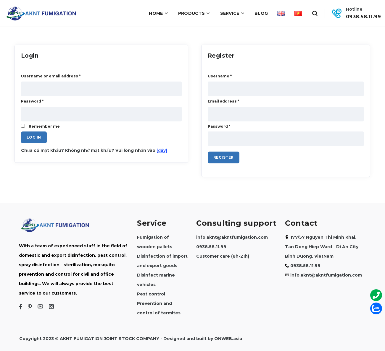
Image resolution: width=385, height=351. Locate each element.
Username (220, 76)
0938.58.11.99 (363, 17)
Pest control (151, 294)
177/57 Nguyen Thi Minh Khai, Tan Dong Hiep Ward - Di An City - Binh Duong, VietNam (323, 247)
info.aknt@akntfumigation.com (232, 237)
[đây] (162, 150)
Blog (261, 13)
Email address (223, 101)
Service (232, 13)
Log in (34, 137)
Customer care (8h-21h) (222, 256)
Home (159, 13)
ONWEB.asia (228, 338)
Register (223, 157)
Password (219, 126)
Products (194, 13)
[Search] (315, 13)
